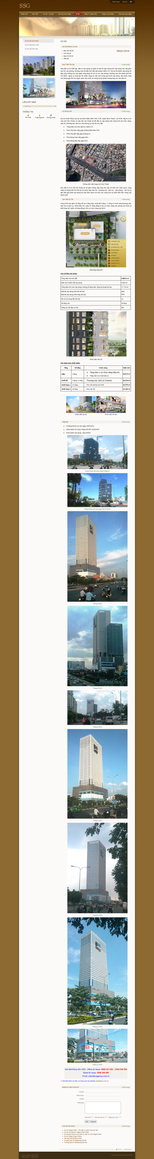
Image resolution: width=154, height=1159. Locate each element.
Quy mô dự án (68, 56)
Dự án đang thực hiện (32, 45)
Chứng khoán (51, 116)
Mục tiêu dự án (69, 51)
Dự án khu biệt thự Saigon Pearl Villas (76, 1132)
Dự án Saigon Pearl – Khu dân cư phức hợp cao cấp (81, 1130)
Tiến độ (66, 59)
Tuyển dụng (116, 2)
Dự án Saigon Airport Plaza (73, 1136)
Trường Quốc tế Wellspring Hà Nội (75, 1140)
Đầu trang (126, 64)
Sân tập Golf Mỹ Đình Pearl (73, 1138)
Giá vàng (28, 116)
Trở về (119, 1149)
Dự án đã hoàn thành (31, 41)
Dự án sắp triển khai (31, 49)
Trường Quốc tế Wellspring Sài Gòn (75, 1142)
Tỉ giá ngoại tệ (39, 116)
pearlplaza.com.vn (102, 1081)
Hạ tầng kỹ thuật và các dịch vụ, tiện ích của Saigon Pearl (82, 1134)
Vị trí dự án (67, 53)
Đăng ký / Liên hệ (123, 51)
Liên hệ (124, 2)
